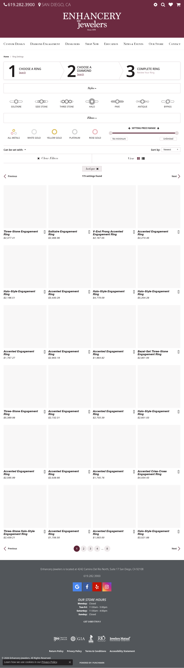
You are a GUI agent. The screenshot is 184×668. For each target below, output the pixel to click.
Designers (72, 44)
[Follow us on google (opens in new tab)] (77, 586)
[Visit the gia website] (78, 638)
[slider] (110, 133)
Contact (174, 44)
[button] (155, 4)
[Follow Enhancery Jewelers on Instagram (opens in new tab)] (106, 586)
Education (111, 44)
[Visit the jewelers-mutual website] (120, 638)
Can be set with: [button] (14, 149)
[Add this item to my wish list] (44, 232)
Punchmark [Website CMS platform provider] (99, 663)
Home (6, 56)
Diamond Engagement (45, 44)
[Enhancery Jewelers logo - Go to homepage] (92, 21)
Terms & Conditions (95, 651)
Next (174, 176)
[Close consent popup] (70, 662)
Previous (12, 176)
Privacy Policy (74, 651)
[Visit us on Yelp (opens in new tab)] (97, 586)
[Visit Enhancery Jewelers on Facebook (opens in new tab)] (87, 586)
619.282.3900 (92, 576)
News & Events (133, 44)
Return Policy (56, 651)
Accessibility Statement (122, 651)
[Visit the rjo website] (101, 638)
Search (22, 72)
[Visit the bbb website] (91, 638)
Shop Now (92, 44)
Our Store (156, 44)
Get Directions (92, 621)
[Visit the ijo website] (60, 638)
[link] (19, 4)
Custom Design (14, 44)
